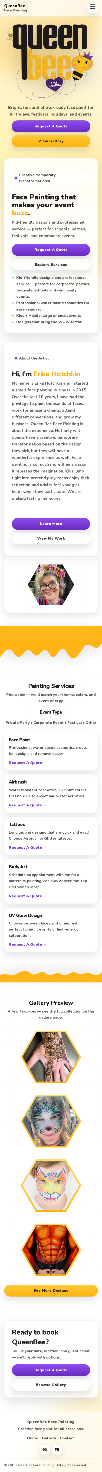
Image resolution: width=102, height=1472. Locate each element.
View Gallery (51, 141)
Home (32, 1438)
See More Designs (50, 1290)
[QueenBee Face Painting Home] (44, 8)
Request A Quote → (28, 762)
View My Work (51, 538)
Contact (67, 1438)
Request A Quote (51, 126)
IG (45, 1449)
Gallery (49, 1438)
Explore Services (51, 264)
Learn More (51, 523)
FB (57, 1449)
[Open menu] (92, 8)
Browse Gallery (51, 1384)
